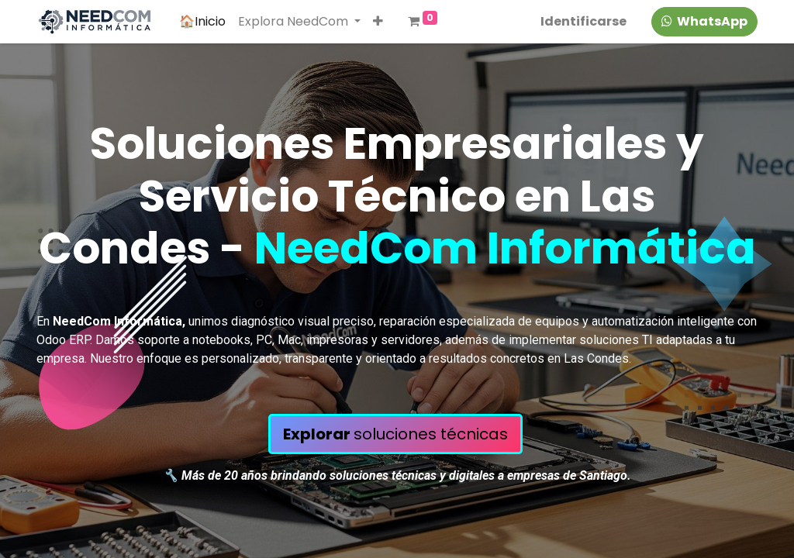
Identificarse (583, 21)
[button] (378, 21)
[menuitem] (202, 21)
